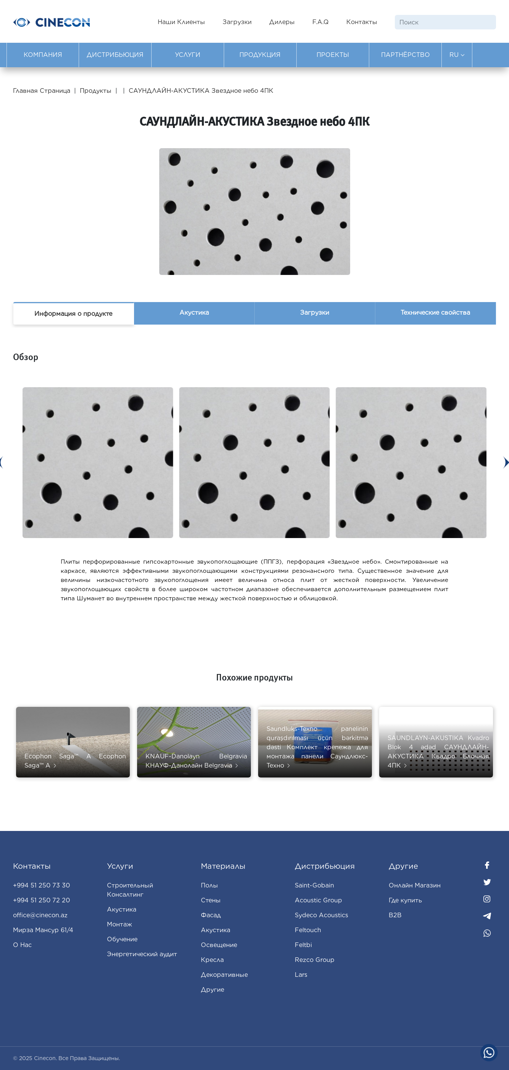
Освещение (219, 945)
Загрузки (237, 22)
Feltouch (308, 930)
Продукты (95, 90)
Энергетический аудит (142, 954)
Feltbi (303, 945)
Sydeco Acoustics (321, 915)
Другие (212, 989)
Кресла (212, 959)
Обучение (122, 939)
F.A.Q (320, 22)
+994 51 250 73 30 (41, 885)
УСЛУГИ (187, 54)
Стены (211, 900)
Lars (301, 974)
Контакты (361, 22)
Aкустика (215, 930)
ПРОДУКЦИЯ (260, 54)
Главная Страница (42, 90)
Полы (209, 885)
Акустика (194, 312)
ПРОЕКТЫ (333, 54)
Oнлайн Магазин (415, 885)
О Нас (22, 945)
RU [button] (457, 54)
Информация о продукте (73, 313)
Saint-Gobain (314, 885)
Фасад (211, 915)
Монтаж (119, 924)
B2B (395, 915)
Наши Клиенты (181, 22)
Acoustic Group (318, 900)
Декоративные (224, 974)
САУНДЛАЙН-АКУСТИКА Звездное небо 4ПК (201, 90)
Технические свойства (435, 312)
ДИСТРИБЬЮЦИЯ (115, 54)
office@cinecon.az (40, 915)
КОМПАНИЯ (43, 54)
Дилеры (282, 22)
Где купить (405, 900)
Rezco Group (314, 959)
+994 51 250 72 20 (41, 900)
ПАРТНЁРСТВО (405, 54)
